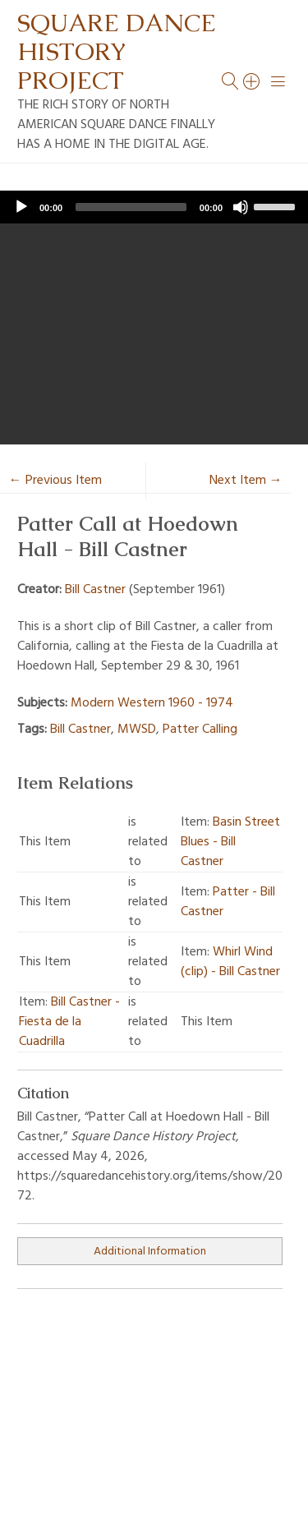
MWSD (136, 729)
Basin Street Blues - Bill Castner (230, 842)
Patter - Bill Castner (228, 902)
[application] (154, 207)
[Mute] (240, 207)
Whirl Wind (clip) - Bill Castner (230, 962)
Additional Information (150, 1251)
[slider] (131, 207)
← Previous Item (55, 480)
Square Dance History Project (116, 51)
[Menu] (278, 81)
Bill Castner (95, 590)
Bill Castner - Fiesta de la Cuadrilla (69, 1022)
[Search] (252, 81)
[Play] (21, 207)
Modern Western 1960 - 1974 (152, 703)
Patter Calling (200, 729)
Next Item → (246, 480)
